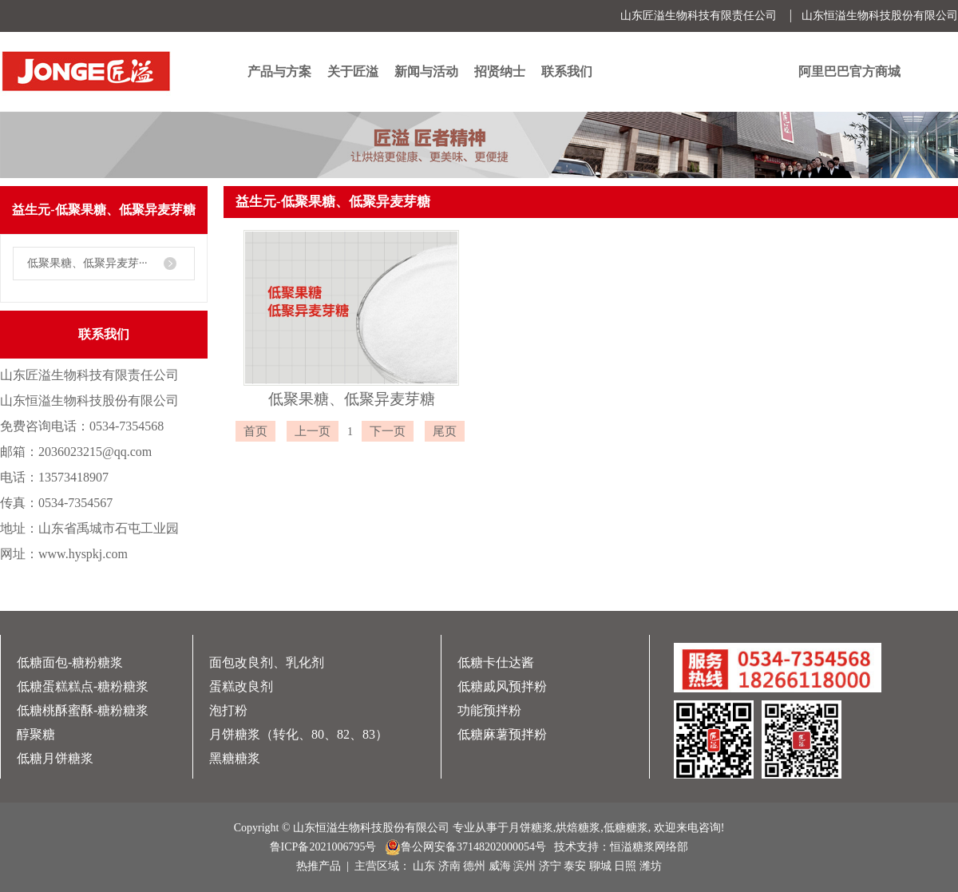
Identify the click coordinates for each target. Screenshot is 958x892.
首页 (714, 234)
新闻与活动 (426, 71)
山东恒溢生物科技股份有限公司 (880, 16)
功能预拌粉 (489, 710)
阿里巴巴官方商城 (849, 71)
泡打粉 (228, 710)
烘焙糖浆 (578, 828)
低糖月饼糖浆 (55, 758)
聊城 (600, 866)
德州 (474, 866)
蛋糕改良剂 (241, 686)
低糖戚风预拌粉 (502, 686)
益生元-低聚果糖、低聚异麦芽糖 (862, 234)
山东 (424, 866)
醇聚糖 (36, 734)
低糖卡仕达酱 (495, 662)
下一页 (388, 431)
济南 (449, 866)
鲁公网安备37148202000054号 (465, 847)
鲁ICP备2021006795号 (323, 847)
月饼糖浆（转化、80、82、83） (298, 734)
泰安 (575, 866)
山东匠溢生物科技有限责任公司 (698, 16)
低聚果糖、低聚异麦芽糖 (351, 398)
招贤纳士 (499, 71)
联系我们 (566, 71)
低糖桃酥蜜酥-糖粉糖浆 (82, 710)
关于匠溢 (352, 71)
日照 (625, 866)
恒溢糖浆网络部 (649, 847)
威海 (500, 866)
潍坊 (650, 866)
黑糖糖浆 (234, 758)
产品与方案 (279, 71)
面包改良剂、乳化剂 (266, 662)
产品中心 (752, 234)
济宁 (550, 866)
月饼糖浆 (531, 828)
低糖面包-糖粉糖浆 (70, 662)
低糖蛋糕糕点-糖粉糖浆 (82, 686)
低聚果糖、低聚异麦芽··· (87, 263)
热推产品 (318, 866)
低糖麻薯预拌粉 (502, 734)
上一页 (313, 431)
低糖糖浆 (626, 828)
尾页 (445, 431)
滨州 (524, 866)
